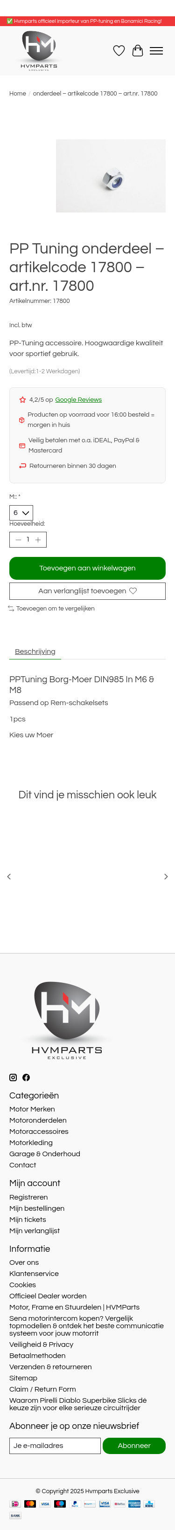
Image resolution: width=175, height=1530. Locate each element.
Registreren (28, 1197)
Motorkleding (31, 1142)
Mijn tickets (27, 1219)
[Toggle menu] (156, 50)
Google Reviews (79, 400)
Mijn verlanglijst (34, 1231)
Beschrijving (35, 651)
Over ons (24, 1262)
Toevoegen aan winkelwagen (87, 568)
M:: (15, 497)
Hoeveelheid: (27, 524)
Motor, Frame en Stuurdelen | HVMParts (74, 1307)
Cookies (22, 1285)
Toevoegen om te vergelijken (51, 608)
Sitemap (23, 1378)
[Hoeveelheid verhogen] (38, 540)
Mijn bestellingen (36, 1208)
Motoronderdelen (38, 1120)
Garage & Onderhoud (44, 1154)
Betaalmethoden (37, 1355)
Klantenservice (34, 1273)
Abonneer (134, 1445)
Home (17, 93)
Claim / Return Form (42, 1389)
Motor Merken (32, 1109)
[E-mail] (55, 1446)
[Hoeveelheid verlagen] (18, 540)
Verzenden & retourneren (50, 1367)
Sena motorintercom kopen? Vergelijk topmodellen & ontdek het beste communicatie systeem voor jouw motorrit (86, 1326)
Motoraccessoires (39, 1131)
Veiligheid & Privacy (41, 1344)
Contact (22, 1165)
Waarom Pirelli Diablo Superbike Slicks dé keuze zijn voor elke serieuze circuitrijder (78, 1404)
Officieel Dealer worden (48, 1296)
